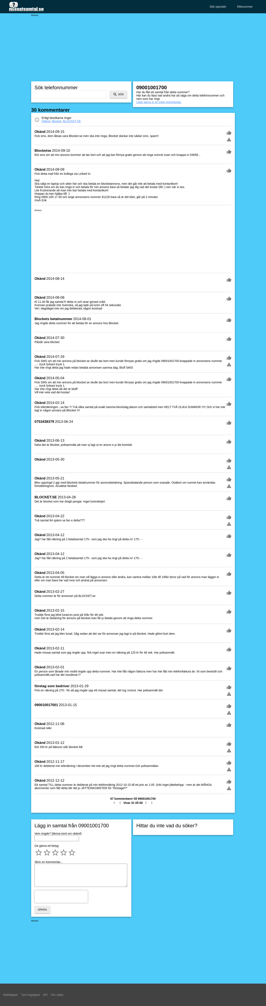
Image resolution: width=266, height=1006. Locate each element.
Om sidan (57, 994)
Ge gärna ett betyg (46, 845)
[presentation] (61, 896)
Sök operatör (217, 6)
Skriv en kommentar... (48, 862)
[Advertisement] (133, 46)
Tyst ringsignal (30, 994)
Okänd (46, 121)
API (45, 994)
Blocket (56, 121)
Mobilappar (10, 994)
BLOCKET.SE (72, 121)
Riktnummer (245, 6)
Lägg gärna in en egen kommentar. (158, 102)
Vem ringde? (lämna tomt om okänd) (57, 833)
